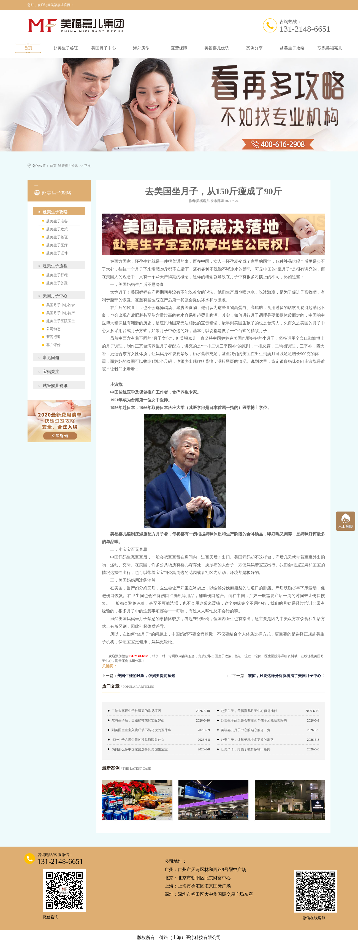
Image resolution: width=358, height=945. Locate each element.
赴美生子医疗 (57, 245)
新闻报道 (53, 337)
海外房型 (141, 48)
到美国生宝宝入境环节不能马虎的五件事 (141, 730)
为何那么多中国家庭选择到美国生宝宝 (140, 749)
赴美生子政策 (57, 229)
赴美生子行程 (57, 275)
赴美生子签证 (65, 48)
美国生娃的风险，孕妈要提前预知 (146, 676)
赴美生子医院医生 (60, 321)
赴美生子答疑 (57, 283)
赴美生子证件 (57, 253)
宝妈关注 (51, 371)
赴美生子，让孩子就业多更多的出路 (247, 740)
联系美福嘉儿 (330, 48)
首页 (28, 48)
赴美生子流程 (55, 266)
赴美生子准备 (57, 221)
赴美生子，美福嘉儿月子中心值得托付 (249, 711)
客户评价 (53, 345)
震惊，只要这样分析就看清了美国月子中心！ (286, 676)
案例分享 (254, 48)
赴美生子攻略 (292, 48)
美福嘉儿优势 (216, 48)
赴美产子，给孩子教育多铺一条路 (245, 749)
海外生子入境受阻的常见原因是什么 (138, 740)
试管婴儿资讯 (68, 166)
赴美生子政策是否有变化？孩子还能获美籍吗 (254, 720)
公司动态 (53, 329)
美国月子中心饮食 (60, 305)
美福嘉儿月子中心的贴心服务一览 (245, 730)
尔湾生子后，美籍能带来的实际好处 (138, 720)
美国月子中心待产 (60, 313)
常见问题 (51, 357)
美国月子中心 (103, 48)
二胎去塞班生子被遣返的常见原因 (136, 711)
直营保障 (179, 48)
